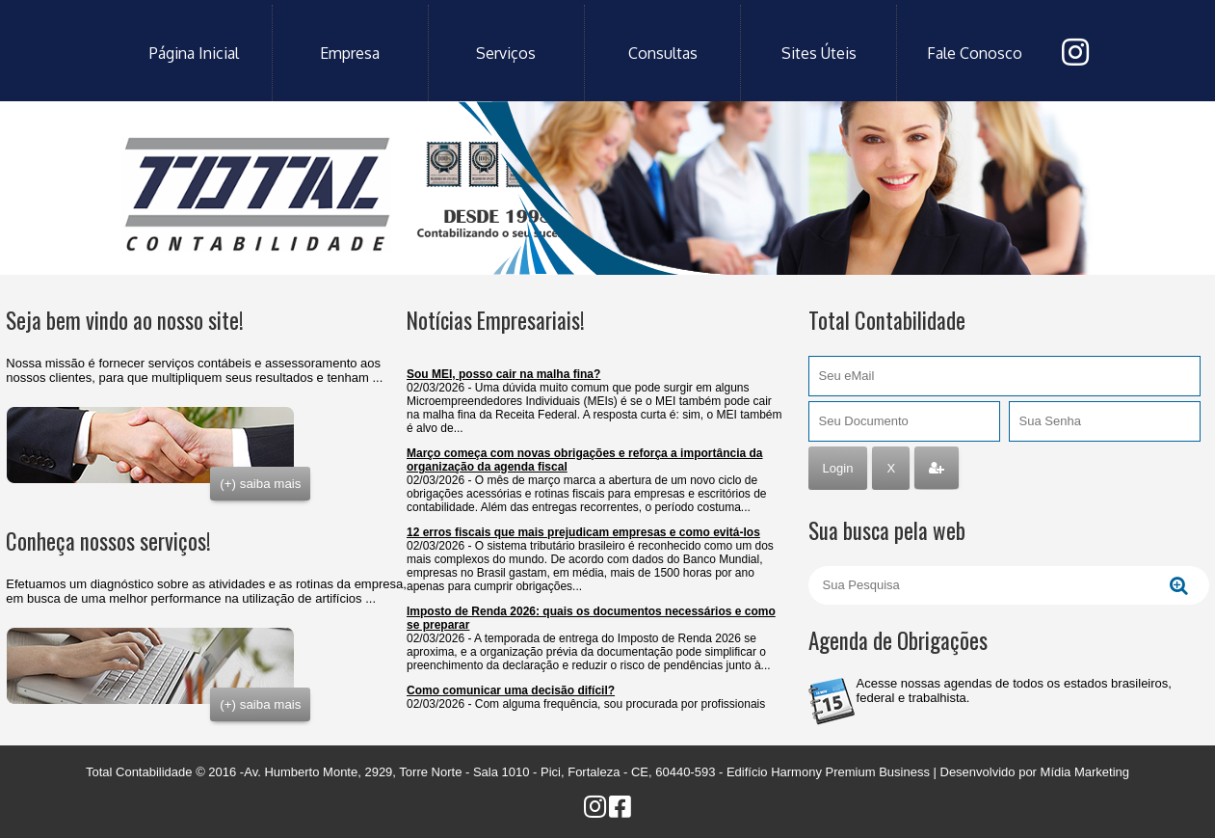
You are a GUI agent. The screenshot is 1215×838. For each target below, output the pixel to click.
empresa (350, 53)
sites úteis (819, 53)
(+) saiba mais (260, 483)
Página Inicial (194, 53)
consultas (663, 53)
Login (838, 468)
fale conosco (974, 53)
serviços (506, 53)
